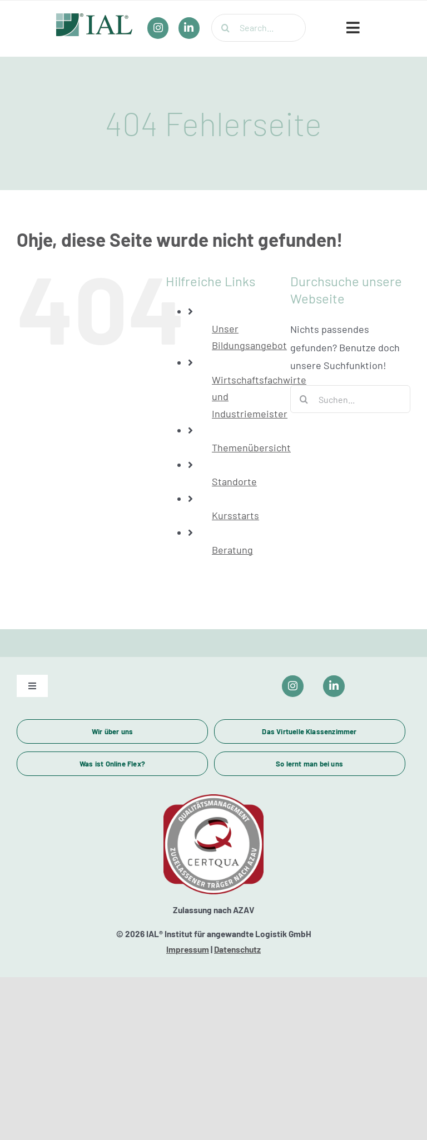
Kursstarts (235, 515)
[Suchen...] (350, 399)
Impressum (187, 949)
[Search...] (258, 28)
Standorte (234, 481)
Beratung (232, 550)
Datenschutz (237, 949)
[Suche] (225, 28)
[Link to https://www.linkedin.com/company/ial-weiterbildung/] (334, 686)
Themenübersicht (251, 447)
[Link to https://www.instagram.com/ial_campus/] (293, 686)
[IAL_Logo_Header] (94, 18)
